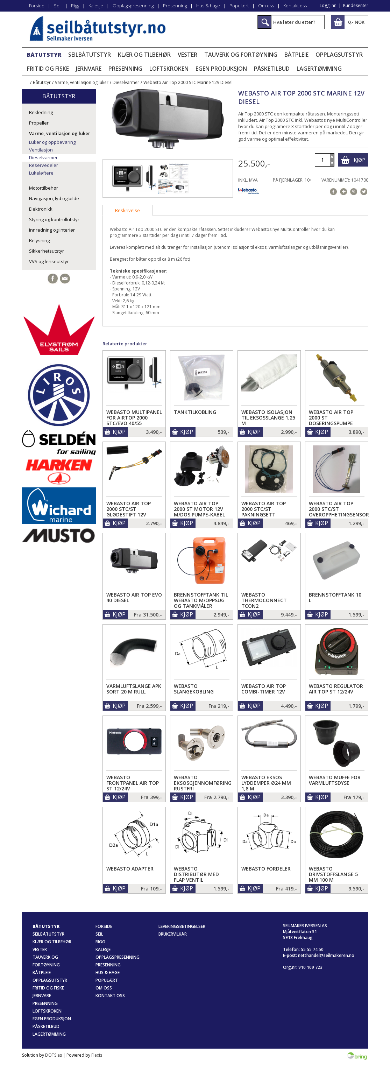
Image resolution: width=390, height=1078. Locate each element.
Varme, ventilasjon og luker (81, 82)
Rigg (75, 5)
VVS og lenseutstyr (49, 261)
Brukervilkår (172, 934)
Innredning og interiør (52, 230)
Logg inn (328, 5)
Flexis (96, 1055)
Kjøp (359, 159)
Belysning (39, 240)
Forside (36, 5)
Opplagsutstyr (339, 54)
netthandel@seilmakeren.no (326, 955)
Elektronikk (40, 209)
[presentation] (127, 210)
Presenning (175, 5)
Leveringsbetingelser (181, 926)
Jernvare (88, 68)
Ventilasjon (41, 150)
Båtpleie (296, 54)
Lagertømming (319, 68)
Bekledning (41, 112)
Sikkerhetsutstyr (46, 251)
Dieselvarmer (126, 82)
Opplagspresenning (133, 5)
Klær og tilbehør (144, 54)
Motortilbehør (43, 188)
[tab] (127, 210)
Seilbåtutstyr (89, 54)
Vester (187, 54)
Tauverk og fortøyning (240, 54)
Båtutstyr (44, 54)
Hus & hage (208, 5)
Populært (239, 5)
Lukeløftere (41, 173)
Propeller (39, 123)
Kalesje (95, 5)
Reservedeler (43, 165)
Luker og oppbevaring (52, 142)
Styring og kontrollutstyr (54, 219)
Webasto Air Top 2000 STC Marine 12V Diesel (188, 82)
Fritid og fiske (48, 68)
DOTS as (53, 1055)
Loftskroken (169, 68)
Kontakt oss (295, 5)
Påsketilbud (272, 68)
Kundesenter (355, 5)
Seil (58, 5)
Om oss (266, 5)
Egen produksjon (221, 68)
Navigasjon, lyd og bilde (54, 198)
